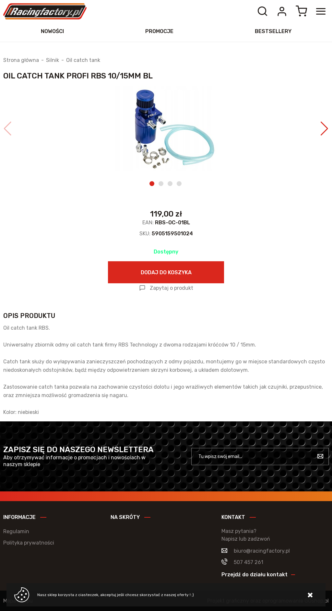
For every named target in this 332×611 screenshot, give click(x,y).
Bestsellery (273, 31)
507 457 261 (248, 562)
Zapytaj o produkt (171, 288)
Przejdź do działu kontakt (254, 574)
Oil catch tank (83, 60)
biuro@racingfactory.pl (262, 551)
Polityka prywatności (28, 543)
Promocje (159, 31)
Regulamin (16, 531)
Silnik (52, 60)
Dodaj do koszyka (166, 272)
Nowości (52, 31)
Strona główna (21, 60)
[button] (7, 129)
